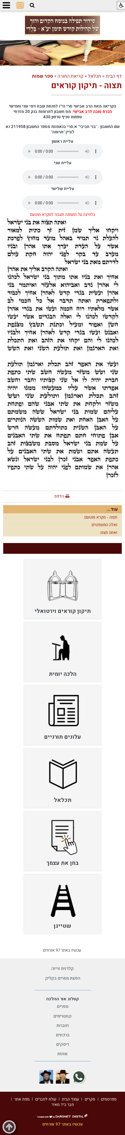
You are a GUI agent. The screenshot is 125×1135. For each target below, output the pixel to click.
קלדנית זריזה (63, 968)
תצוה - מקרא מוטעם (100, 517)
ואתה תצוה (108, 533)
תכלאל (94, 76)
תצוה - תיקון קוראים (86, 86)
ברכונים (62, 1035)
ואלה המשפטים (104, 525)
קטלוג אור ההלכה (62, 999)
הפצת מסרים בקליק (62, 978)
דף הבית (114, 76)
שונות (62, 1054)
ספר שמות (42, 76)
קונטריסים (62, 1016)
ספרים (62, 1006)
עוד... (112, 509)
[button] (32, 5)
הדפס (59, 496)
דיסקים (62, 1044)
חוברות (63, 1025)
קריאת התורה (70, 76)
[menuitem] (62, 589)
